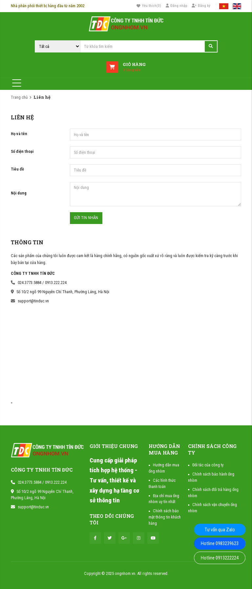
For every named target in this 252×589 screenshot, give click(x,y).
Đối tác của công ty (207, 464)
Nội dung (19, 193)
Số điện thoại (22, 151)
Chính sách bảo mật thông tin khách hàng (165, 517)
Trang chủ (19, 97)
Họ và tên (19, 133)
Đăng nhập (176, 5)
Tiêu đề (17, 169)
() (148, 6)
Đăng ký (201, 5)
